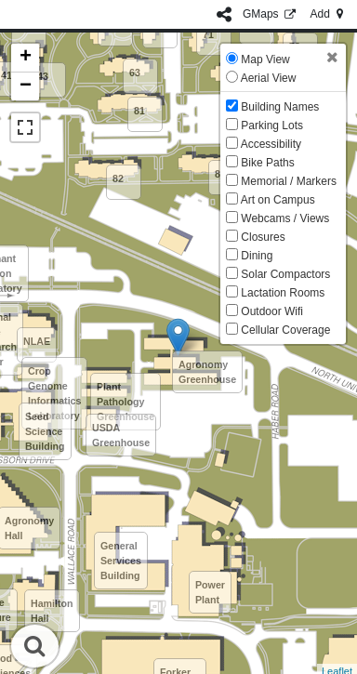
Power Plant (210, 592)
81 (139, 110)
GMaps (271, 13)
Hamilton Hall (52, 611)
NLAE (36, 341)
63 (134, 72)
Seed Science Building (45, 431)
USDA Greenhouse (121, 435)
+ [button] (26, 58)
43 (42, 76)
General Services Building (120, 560)
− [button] (26, 86)
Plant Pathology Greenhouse (125, 401)
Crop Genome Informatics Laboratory (54, 393)
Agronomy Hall (29, 528)
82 (118, 178)
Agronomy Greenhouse (207, 372)
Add (328, 14)
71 (208, 34)
